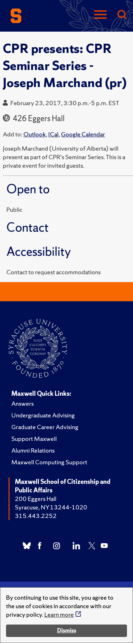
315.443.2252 (36, 516)
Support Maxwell (34, 438)
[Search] (121, 15)
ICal (53, 134)
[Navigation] (100, 15)
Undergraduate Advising (43, 415)
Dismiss (66, 630)
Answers (22, 403)
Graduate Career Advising (44, 427)
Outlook (34, 134)
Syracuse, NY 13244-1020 (51, 507)
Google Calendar (83, 134)
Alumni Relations (33, 450)
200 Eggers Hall (35, 499)
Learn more (59, 614)
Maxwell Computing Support (49, 462)
